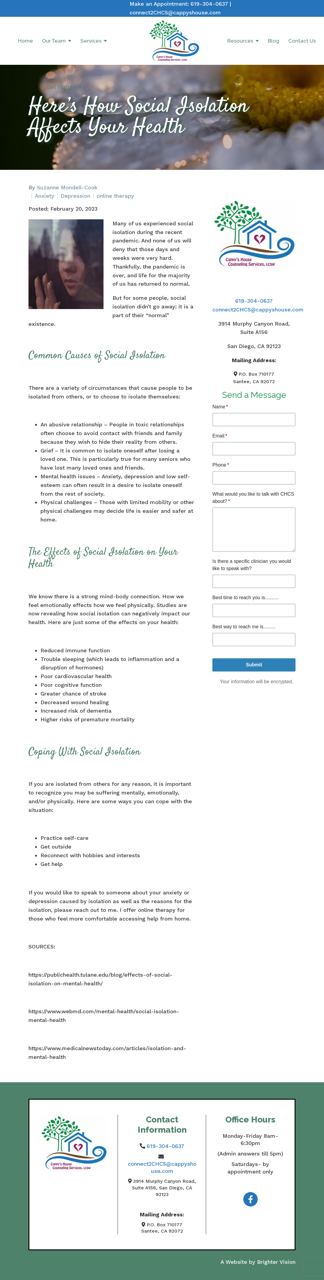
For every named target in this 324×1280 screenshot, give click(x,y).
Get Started (61, 87)
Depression (75, 196)
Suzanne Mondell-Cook (67, 187)
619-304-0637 (209, 4)
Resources (240, 41)
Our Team (54, 41)
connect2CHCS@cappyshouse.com (175, 12)
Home (25, 41)
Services (90, 41)
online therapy (115, 196)
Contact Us (302, 41)
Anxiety (44, 196)
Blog (273, 41)
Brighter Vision (276, 1262)
